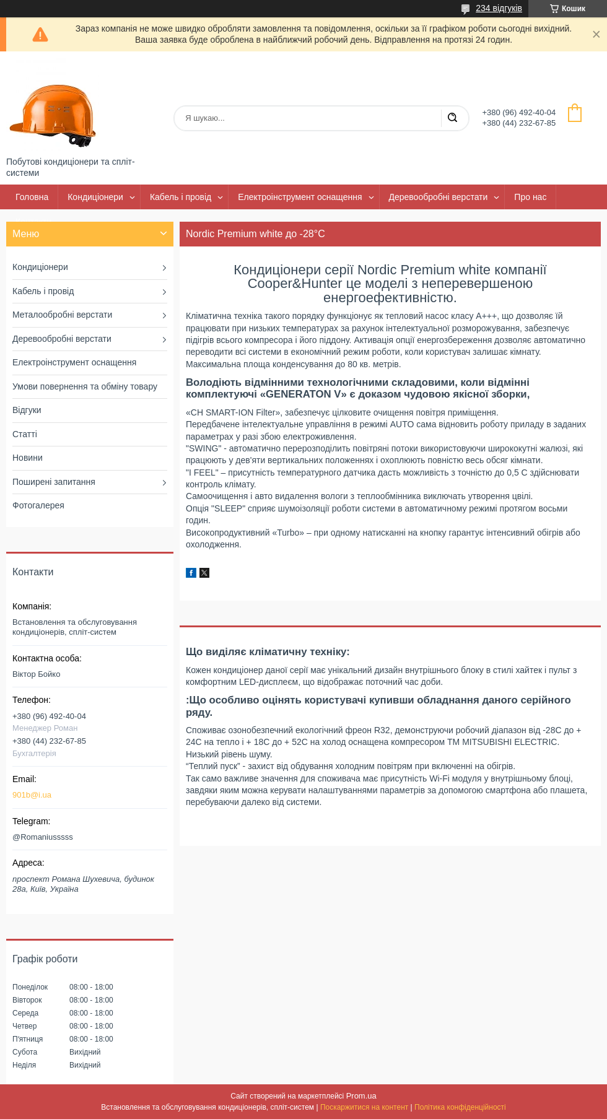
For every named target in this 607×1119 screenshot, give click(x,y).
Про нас (530, 197)
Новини (27, 458)
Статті (24, 434)
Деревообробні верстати (438, 197)
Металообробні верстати (62, 315)
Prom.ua (361, 1095)
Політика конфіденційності (460, 1107)
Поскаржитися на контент (364, 1107)
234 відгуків (499, 8)
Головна (31, 197)
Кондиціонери (95, 197)
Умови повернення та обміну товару (84, 386)
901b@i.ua (31, 794)
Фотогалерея (38, 505)
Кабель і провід (180, 197)
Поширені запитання (53, 482)
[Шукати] (452, 118)
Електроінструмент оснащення (300, 197)
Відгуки (26, 410)
